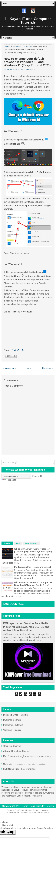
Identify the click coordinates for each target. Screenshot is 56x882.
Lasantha (44, 810)
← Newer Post (9, 368)
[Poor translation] (11, 832)
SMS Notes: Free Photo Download (19, 769)
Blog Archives (31, 543)
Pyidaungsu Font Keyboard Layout (32, 567)
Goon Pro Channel (12, 746)
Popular (7, 543)
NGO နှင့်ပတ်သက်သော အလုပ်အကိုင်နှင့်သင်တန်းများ (25, 764)
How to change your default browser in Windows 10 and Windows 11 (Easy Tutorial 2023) (27, 62)
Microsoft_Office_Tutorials (15, 715)
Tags (18, 543)
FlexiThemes (20, 810)
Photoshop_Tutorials (13, 725)
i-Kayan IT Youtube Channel (16, 751)
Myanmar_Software (12, 720)
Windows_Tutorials (22, 46)
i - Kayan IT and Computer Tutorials (28, 20)
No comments (27, 69)
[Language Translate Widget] (16, 476)
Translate (8, 480)
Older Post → (47, 368)
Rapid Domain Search (40, 812)
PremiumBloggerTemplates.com (19, 812)
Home (7, 46)
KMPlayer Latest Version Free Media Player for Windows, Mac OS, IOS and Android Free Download (26, 627)
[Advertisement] (28, 511)
